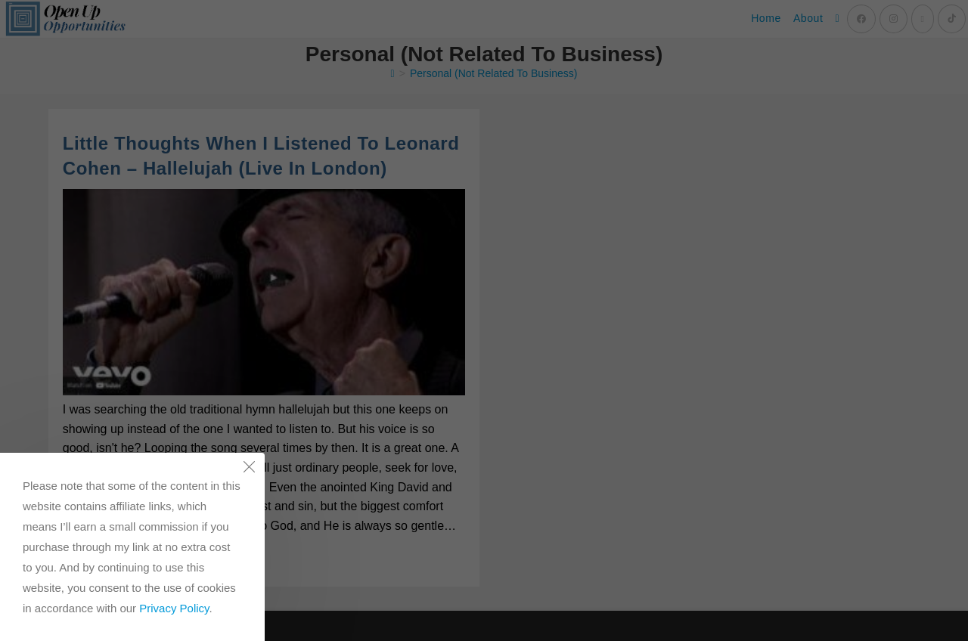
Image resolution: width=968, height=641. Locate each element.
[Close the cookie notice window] (248, 468)
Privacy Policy (174, 608)
